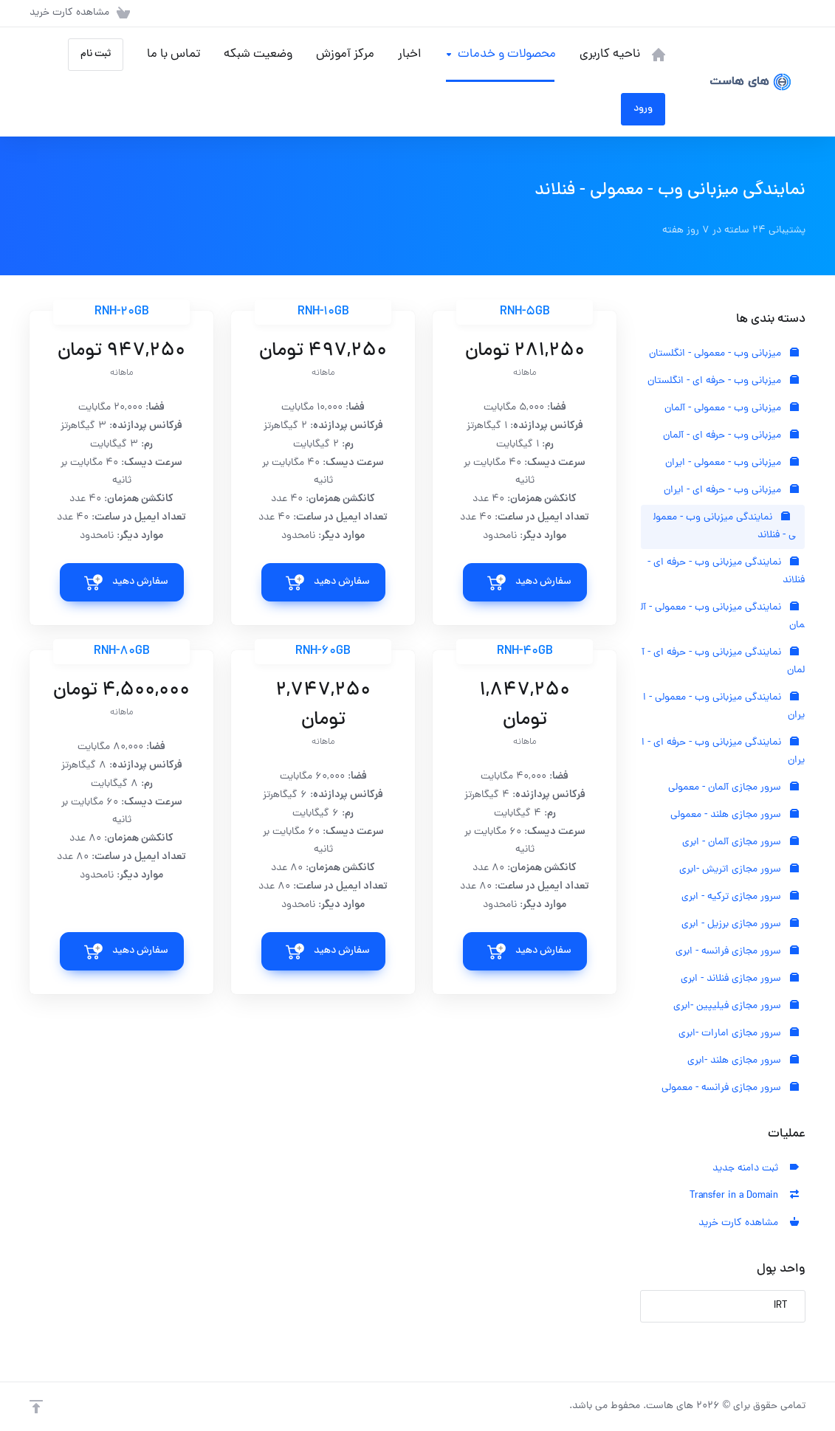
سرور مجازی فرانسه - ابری (737, 951)
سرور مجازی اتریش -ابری (739, 869)
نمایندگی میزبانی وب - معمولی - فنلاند (724, 526)
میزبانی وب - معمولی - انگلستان (724, 354)
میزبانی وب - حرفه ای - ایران (731, 490)
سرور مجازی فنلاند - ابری (740, 979)
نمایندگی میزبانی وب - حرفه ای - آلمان (723, 661)
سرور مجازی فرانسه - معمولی (730, 1088)
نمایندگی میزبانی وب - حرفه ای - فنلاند (726, 571)
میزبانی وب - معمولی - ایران (732, 463)
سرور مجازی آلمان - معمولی (733, 788)
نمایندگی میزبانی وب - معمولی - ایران (724, 706)
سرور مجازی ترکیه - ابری (740, 897)
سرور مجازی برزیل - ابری (740, 924)
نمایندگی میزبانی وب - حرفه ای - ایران (723, 751)
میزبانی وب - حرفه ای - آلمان (731, 436)
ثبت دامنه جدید (755, 1168)
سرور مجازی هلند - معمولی (734, 815)
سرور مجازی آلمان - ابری (740, 842)
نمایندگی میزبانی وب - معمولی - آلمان (723, 616)
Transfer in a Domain (744, 1196)
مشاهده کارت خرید (748, 1223)
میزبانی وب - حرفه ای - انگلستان (723, 381)
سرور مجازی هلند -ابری (743, 1061)
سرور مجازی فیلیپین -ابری (736, 1006)
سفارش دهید (543, 582)
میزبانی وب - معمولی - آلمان (731, 408)
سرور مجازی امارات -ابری (738, 1033)
